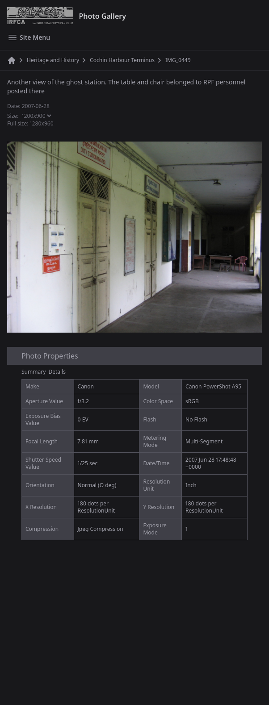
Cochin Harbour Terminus (122, 60)
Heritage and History (53, 60)
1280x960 (42, 123)
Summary (33, 371)
